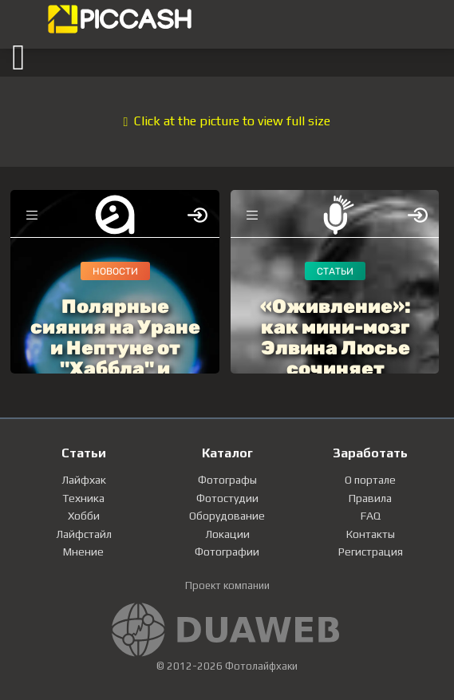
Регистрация (370, 551)
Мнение (83, 551)
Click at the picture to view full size (227, 121)
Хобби (84, 515)
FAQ (371, 515)
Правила (370, 498)
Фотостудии (227, 498)
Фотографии (227, 551)
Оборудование (227, 515)
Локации (227, 534)
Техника (83, 498)
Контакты (370, 534)
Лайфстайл (84, 534)
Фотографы (227, 479)
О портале (370, 479)
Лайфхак (83, 479)
